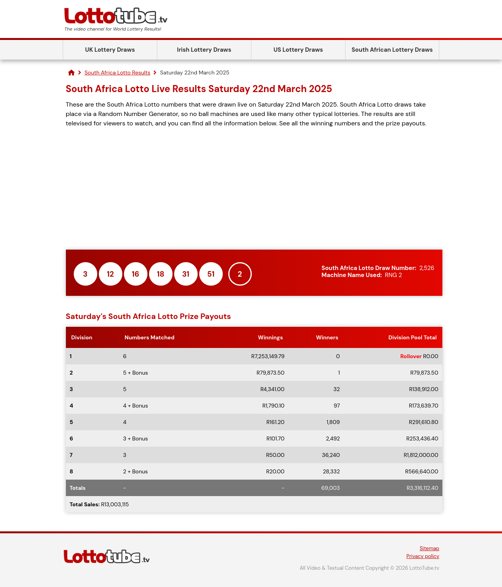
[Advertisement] (254, 189)
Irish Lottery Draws (204, 50)
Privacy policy (422, 556)
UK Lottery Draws (110, 50)
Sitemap (429, 548)
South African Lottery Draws (392, 50)
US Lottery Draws (298, 50)
